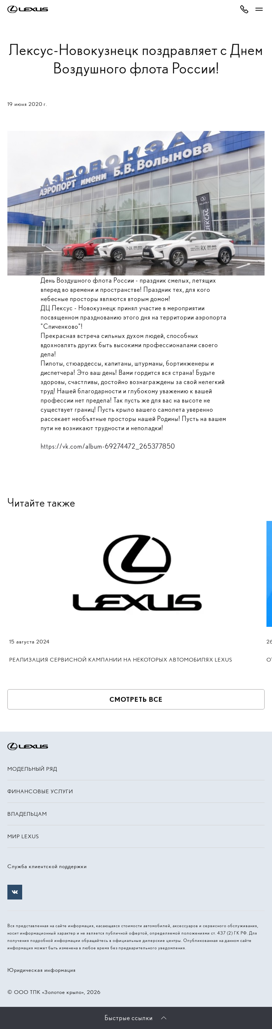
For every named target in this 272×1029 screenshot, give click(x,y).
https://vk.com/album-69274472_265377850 (108, 446)
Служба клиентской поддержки (47, 866)
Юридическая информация (41, 970)
